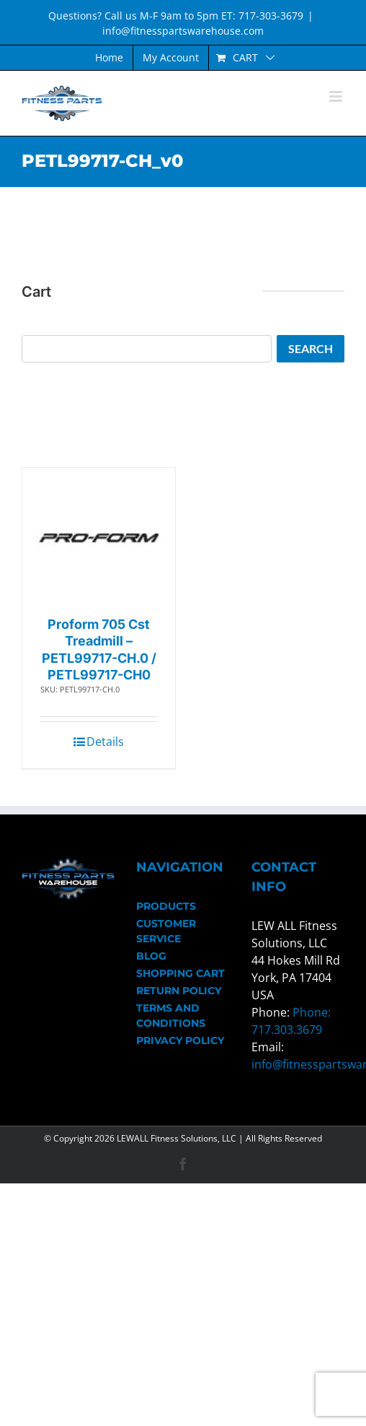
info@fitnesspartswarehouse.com (183, 31)
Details (105, 741)
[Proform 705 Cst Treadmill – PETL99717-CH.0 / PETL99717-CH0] (99, 538)
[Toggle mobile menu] (336, 96)
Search (310, 348)
